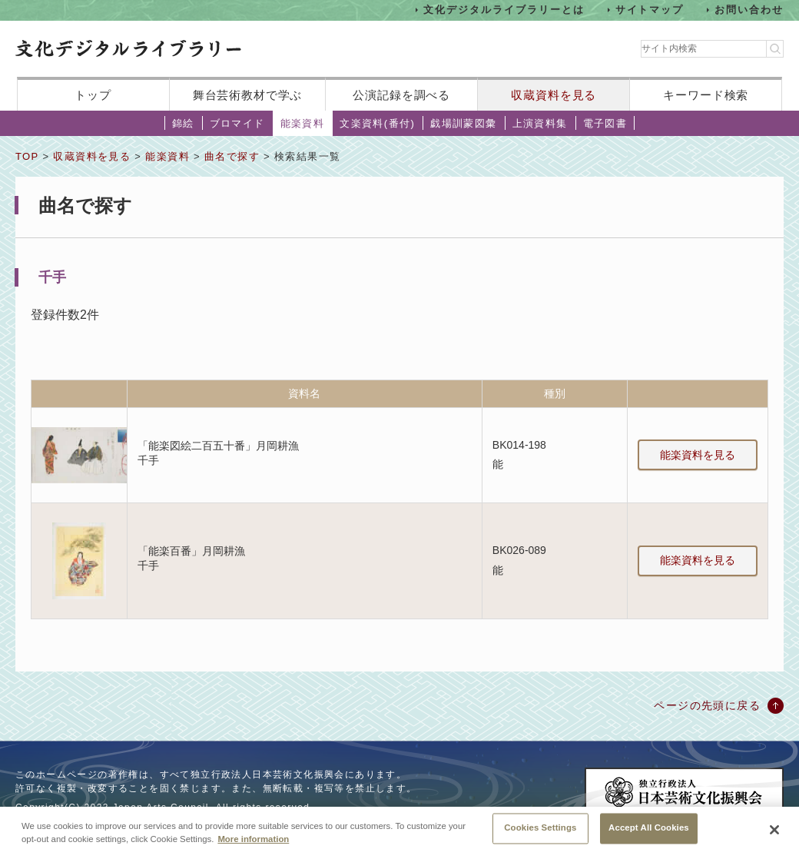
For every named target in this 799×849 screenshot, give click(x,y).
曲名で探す (232, 156)
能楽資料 (302, 123)
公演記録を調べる (401, 94)
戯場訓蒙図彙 (463, 123)
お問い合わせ (749, 9)
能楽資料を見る (697, 455)
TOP (26, 156)
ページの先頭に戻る (707, 705)
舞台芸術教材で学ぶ (248, 94)
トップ (93, 94)
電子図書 (605, 123)
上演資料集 (540, 123)
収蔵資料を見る (553, 94)
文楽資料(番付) (377, 123)
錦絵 (183, 123)
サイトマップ (650, 9)
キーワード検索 (705, 94)
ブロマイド (237, 123)
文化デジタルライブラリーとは (503, 9)
